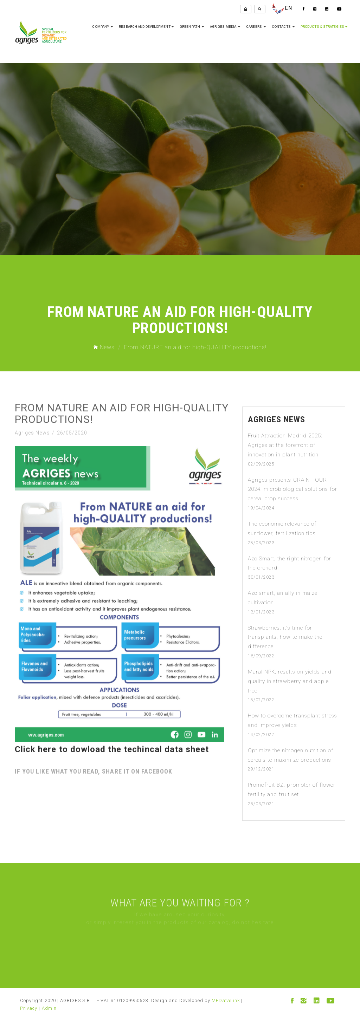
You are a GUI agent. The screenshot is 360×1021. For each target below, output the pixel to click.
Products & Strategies (324, 26)
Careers (256, 26)
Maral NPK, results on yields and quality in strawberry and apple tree (290, 681)
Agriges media (225, 26)
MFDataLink (226, 1000)
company (102, 26)
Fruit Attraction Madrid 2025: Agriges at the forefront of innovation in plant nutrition (285, 445)
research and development (146, 26)
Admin (49, 1008)
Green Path (192, 26)
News (104, 347)
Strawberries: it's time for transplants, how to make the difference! (285, 637)
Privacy (28, 1008)
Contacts (283, 26)
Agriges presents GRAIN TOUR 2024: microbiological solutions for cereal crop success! (293, 489)
